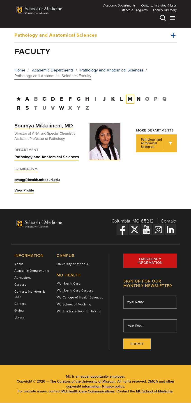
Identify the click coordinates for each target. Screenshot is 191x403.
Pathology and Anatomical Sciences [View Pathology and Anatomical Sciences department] (46, 156)
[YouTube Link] (146, 229)
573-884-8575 (26, 169)
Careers (20, 285)
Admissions (23, 278)
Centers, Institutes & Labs (159, 5)
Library (19, 317)
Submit (137, 344)
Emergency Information (150, 261)
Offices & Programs (134, 10)
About (18, 264)
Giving (19, 310)
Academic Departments (119, 5)
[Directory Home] (19, 99)
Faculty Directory (165, 10)
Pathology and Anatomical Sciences (55, 35)
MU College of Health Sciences (80, 297)
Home (19, 70)
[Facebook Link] (122, 229)
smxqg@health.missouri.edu (37, 180)
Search (162, 18)
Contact (169, 221)
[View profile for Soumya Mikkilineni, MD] (105, 141)
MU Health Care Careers (75, 290)
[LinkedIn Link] (170, 229)
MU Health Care (68, 283)
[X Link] (134, 229)
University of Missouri (73, 264)
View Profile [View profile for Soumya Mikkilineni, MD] (24, 190)
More (172, 18)
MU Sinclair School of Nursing (79, 311)
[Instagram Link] (158, 229)
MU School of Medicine (74, 304)
